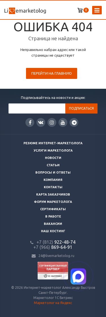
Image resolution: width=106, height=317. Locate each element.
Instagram (52, 122)
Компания (53, 179)
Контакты (53, 187)
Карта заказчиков (53, 194)
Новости (53, 157)
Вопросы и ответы (53, 172)
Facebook (30, 122)
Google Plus (74, 122)
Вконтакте (40, 122)
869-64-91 (52, 247)
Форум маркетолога (53, 201)
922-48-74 (55, 242)
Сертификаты (53, 209)
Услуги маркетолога (53, 150)
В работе (53, 216)
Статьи (53, 165)
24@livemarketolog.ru (56, 256)
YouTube (63, 122)
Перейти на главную (51, 73)
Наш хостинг (53, 231)
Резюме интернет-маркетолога (53, 143)
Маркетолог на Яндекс (53, 303)
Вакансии (53, 223)
